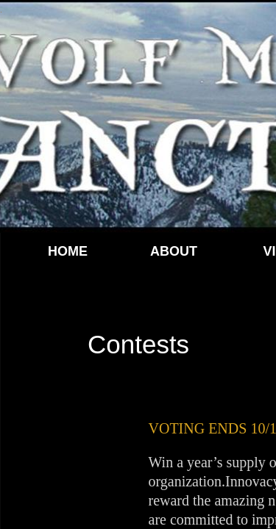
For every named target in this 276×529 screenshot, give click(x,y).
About (173, 251)
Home (68, 251)
